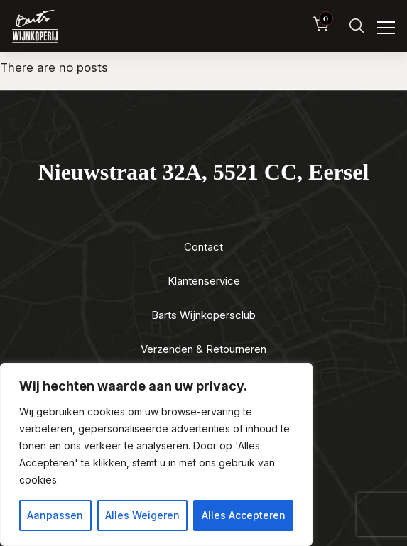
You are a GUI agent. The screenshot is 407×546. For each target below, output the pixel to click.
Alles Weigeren (142, 515)
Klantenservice (204, 281)
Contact (203, 246)
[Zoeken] (356, 26)
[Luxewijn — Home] (35, 26)
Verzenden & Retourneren (203, 349)
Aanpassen (55, 515)
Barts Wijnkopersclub (203, 315)
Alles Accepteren (244, 515)
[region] (156, 454)
